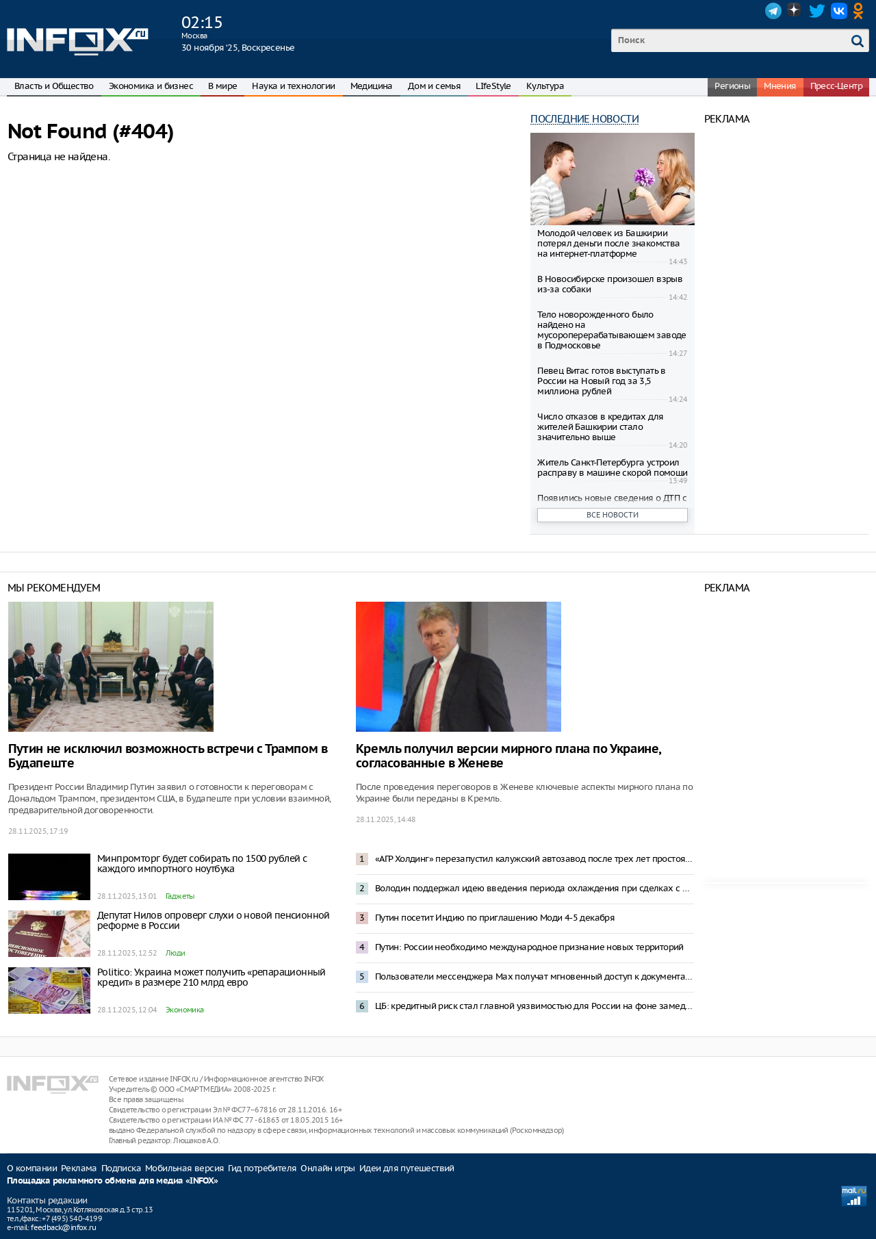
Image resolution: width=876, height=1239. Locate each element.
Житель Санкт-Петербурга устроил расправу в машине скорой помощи (612, 467)
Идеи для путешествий (406, 1168)
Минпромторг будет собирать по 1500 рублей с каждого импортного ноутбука (202, 863)
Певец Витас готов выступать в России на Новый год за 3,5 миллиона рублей (601, 381)
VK (839, 11)
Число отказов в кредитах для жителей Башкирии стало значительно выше (600, 427)
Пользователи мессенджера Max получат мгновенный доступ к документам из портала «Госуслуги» (534, 976)
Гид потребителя (262, 1168)
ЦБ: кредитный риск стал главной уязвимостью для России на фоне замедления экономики (534, 1006)
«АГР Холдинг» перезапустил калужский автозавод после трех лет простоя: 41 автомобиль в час (534, 859)
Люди (175, 953)
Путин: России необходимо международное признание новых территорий (529, 947)
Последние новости (584, 118)
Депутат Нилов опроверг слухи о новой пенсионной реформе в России (213, 920)
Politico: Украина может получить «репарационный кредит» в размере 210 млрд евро (211, 977)
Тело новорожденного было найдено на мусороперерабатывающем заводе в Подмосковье (611, 330)
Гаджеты (180, 896)
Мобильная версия (184, 1168)
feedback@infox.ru (63, 1227)
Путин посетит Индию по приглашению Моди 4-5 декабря (495, 917)
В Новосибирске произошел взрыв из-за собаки (609, 284)
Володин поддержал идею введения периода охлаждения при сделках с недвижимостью (534, 888)
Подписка (121, 1168)
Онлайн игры (327, 1168)
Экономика (185, 1009)
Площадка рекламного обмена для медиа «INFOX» (112, 1181)
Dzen (795, 11)
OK (861, 11)
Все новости (613, 515)
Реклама (79, 1168)
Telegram (773, 11)
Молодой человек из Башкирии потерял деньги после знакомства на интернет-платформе (608, 243)
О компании (32, 1168)
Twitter (817, 11)
